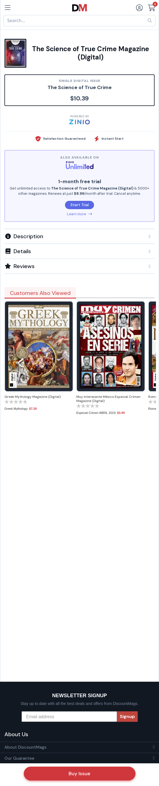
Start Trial (80, 204)
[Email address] (69, 716)
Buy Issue (79, 773)
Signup (127, 716)
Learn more (79, 214)
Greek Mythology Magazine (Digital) (32, 397)
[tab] (79, 236)
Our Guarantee (19, 758)
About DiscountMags (25, 747)
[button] (79, 236)
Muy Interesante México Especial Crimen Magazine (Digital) (108, 399)
